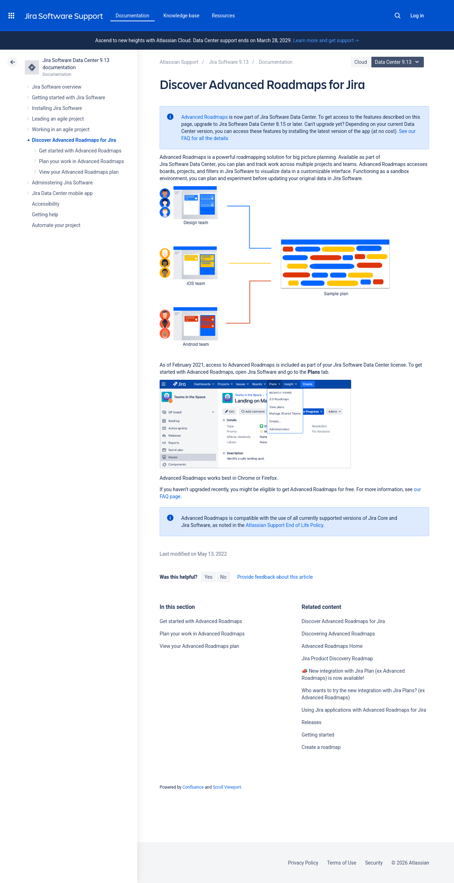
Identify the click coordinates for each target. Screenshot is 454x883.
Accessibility (45, 204)
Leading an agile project (58, 119)
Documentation (132, 15)
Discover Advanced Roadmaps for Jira (74, 140)
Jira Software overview (57, 87)
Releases (311, 722)
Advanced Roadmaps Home (331, 646)
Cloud (360, 62)
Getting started (317, 735)
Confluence (193, 787)
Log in (417, 15)
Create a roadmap (320, 747)
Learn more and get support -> (326, 40)
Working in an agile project (60, 129)
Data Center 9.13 (398, 62)
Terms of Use (341, 863)
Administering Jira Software (62, 182)
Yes (208, 577)
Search (397, 15)
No (223, 577)
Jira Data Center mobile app (62, 193)
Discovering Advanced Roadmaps (338, 634)
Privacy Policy (303, 863)
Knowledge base (182, 15)
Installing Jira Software (57, 108)
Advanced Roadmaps (204, 117)
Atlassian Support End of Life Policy (284, 525)
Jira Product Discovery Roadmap (337, 658)
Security (374, 863)
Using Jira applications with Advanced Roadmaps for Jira (363, 710)
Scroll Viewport (227, 787)
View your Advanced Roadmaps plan (78, 172)
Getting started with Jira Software (68, 97)
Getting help (45, 214)
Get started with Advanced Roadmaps (80, 151)
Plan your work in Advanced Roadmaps (81, 161)
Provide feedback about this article (275, 577)
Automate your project (56, 225)
